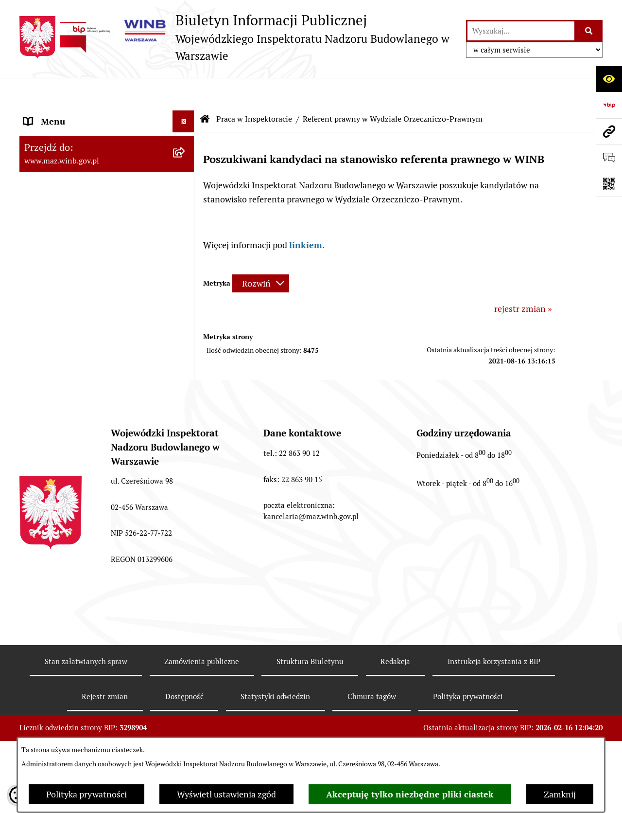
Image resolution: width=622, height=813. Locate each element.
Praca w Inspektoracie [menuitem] (66, 289)
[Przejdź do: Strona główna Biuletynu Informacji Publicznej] (205, 90)
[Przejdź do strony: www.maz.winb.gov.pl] (609, 131)
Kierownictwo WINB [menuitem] (63, 201)
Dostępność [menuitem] (46, 368)
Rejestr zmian (105, 735)
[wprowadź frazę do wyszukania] (521, 31)
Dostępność (184, 735)
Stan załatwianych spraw (86, 700)
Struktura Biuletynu (310, 700)
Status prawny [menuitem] (51, 136)
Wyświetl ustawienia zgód (226, 794)
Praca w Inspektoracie (254, 90)
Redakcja (395, 700)
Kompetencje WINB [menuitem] (62, 157)
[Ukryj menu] (183, 92)
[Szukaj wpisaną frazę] (589, 31)
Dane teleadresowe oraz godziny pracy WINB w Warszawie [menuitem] (98, 318)
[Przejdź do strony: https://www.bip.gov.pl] (609, 105)
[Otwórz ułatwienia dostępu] (609, 79)
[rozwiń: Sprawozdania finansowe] (185, 346)
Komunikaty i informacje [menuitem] (71, 114)
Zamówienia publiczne (201, 700)
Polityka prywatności (86, 794)
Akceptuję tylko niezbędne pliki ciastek (410, 794)
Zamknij (560, 794)
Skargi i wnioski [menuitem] (54, 245)
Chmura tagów (371, 735)
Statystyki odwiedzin (275, 735)
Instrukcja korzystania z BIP (494, 700)
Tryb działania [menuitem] (51, 179)
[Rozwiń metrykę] (260, 254)
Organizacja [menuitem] (46, 223)
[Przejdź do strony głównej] (237, 37)
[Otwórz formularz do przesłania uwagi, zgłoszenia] (609, 158)
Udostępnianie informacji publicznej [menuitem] (94, 267)
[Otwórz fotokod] (609, 184)
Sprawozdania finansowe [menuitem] (72, 346)
